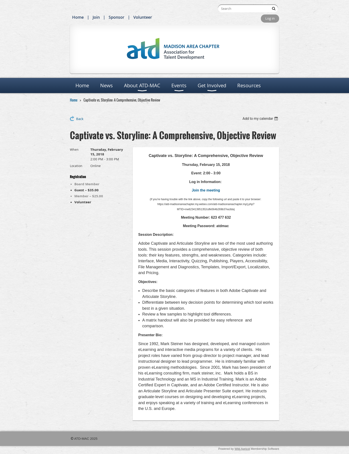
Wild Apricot (242, 448)
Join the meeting (206, 190)
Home (78, 17)
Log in (270, 18)
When (74, 149)
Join (96, 17)
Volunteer (142, 17)
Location (76, 166)
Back (79, 118)
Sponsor (116, 17)
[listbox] (260, 118)
